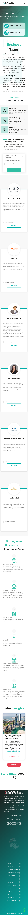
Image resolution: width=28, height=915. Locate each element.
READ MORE (14, 756)
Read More (14, 763)
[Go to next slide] (23, 727)
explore (14, 225)
